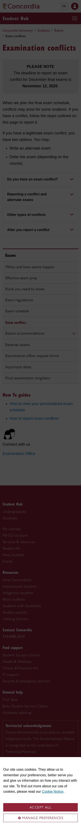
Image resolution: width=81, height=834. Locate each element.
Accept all (41, 807)
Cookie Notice (53, 791)
